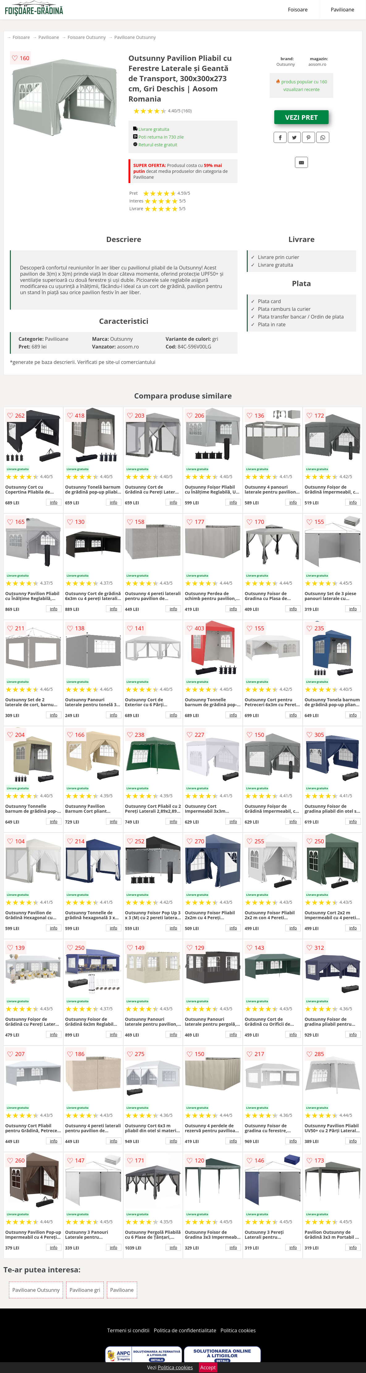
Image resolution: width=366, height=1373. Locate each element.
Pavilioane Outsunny (135, 37)
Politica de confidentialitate (185, 1330)
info (53, 502)
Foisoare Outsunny (87, 37)
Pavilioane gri (84, 1290)
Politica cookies (238, 1330)
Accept (208, 1367)
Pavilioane (342, 9)
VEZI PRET (301, 117)
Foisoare (298, 9)
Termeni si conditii (128, 1330)
